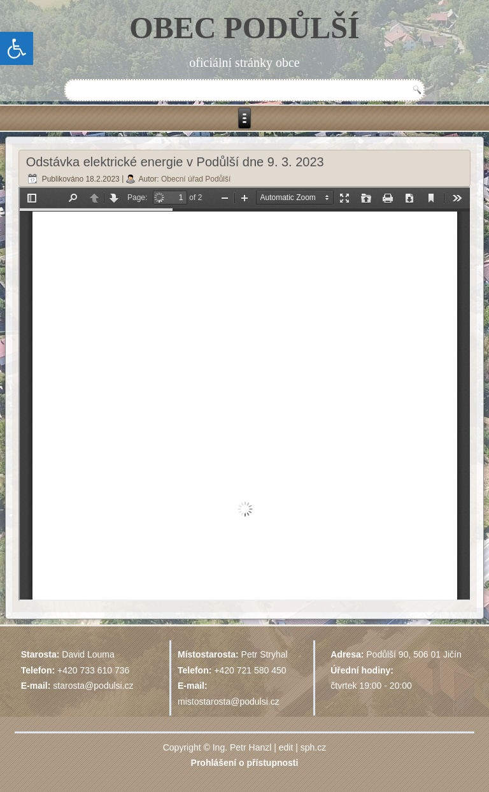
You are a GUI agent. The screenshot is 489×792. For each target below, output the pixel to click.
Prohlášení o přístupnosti (245, 763)
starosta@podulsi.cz (93, 685)
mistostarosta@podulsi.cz (229, 701)
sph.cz (313, 747)
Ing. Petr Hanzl (242, 747)
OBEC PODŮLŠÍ (244, 28)
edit (286, 747)
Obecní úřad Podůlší (195, 179)
